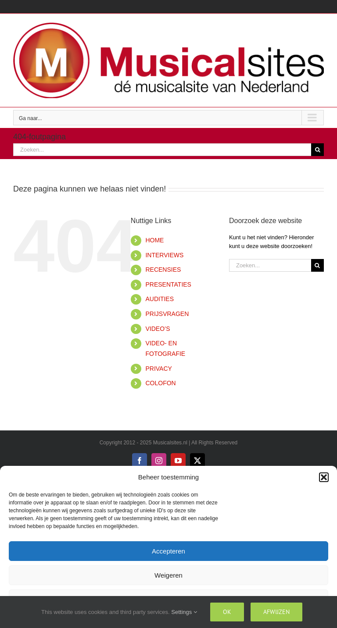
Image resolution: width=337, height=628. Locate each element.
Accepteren (168, 551)
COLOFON (160, 383)
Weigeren (168, 575)
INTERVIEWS (164, 255)
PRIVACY (158, 368)
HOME (154, 240)
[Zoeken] (317, 149)
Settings (184, 612)
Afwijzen (276, 612)
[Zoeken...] (162, 149)
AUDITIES (159, 298)
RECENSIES (163, 269)
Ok (227, 612)
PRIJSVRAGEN (167, 313)
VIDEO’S (157, 328)
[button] (323, 477)
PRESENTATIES (168, 284)
